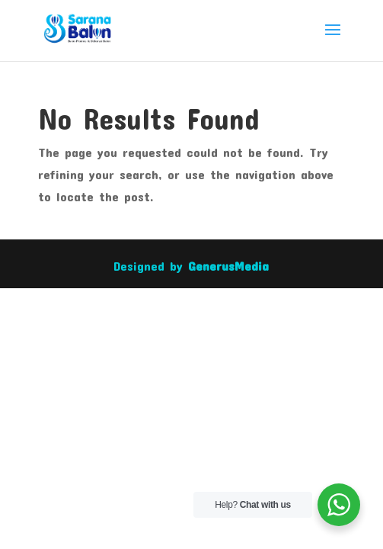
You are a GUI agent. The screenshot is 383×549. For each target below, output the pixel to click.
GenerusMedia (228, 265)
